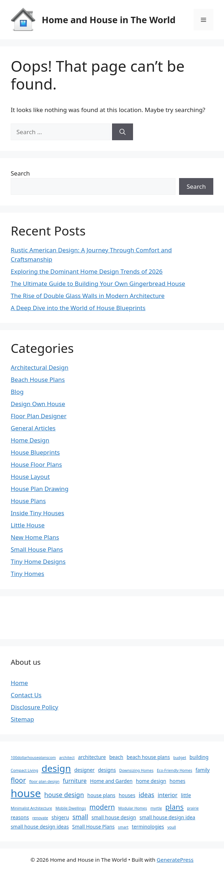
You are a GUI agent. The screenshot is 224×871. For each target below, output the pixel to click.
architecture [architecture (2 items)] (92, 757)
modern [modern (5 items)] (102, 807)
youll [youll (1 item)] (171, 827)
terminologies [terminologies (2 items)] (148, 826)
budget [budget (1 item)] (179, 757)
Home (19, 683)
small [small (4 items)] (80, 816)
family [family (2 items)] (202, 769)
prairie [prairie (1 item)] (193, 808)
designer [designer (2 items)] (84, 769)
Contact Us (26, 695)
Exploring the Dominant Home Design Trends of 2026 (87, 271)
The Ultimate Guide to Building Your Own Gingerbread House (98, 283)
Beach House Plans (38, 379)
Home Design (30, 440)
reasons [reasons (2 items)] (20, 817)
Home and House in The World (108, 20)
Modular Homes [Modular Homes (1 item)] (132, 808)
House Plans (28, 501)
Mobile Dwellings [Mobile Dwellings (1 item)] (70, 808)
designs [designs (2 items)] (107, 769)
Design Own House (38, 404)
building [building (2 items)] (198, 757)
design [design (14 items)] (56, 768)
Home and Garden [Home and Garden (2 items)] (111, 781)
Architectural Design (39, 367)
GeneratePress (175, 859)
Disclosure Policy (34, 707)
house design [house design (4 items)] (64, 794)
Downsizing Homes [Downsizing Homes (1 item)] (136, 770)
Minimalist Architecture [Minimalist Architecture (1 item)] (31, 808)
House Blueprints (35, 452)
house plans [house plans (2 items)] (101, 795)
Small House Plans (37, 549)
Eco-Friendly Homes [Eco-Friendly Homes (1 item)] (174, 770)
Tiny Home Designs (38, 561)
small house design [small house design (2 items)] (114, 817)
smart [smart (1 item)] (123, 827)
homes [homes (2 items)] (177, 781)
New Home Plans (35, 537)
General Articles (33, 428)
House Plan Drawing (39, 489)
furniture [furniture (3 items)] (75, 781)
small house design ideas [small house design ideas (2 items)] (40, 826)
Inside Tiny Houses (37, 513)
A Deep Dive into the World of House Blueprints (78, 308)
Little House (28, 525)
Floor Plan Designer (38, 416)
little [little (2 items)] (186, 795)
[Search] (122, 132)
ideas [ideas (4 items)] (146, 794)
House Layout (30, 476)
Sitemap (22, 719)
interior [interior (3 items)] (168, 795)
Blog (17, 392)
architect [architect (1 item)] (67, 757)
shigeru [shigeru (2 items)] (60, 817)
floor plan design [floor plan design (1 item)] (44, 781)
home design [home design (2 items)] (151, 781)
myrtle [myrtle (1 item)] (156, 808)
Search (20, 173)
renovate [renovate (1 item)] (40, 817)
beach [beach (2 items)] (116, 757)
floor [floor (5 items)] (18, 780)
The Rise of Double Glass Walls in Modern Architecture (87, 296)
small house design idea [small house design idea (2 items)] (167, 817)
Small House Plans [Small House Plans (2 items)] (93, 826)
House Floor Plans (36, 464)
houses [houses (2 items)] (127, 795)
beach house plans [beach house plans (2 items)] (148, 757)
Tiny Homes (27, 573)
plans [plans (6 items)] (174, 807)
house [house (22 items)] (26, 793)
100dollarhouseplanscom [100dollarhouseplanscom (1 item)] (33, 757)
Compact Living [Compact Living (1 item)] (24, 770)
